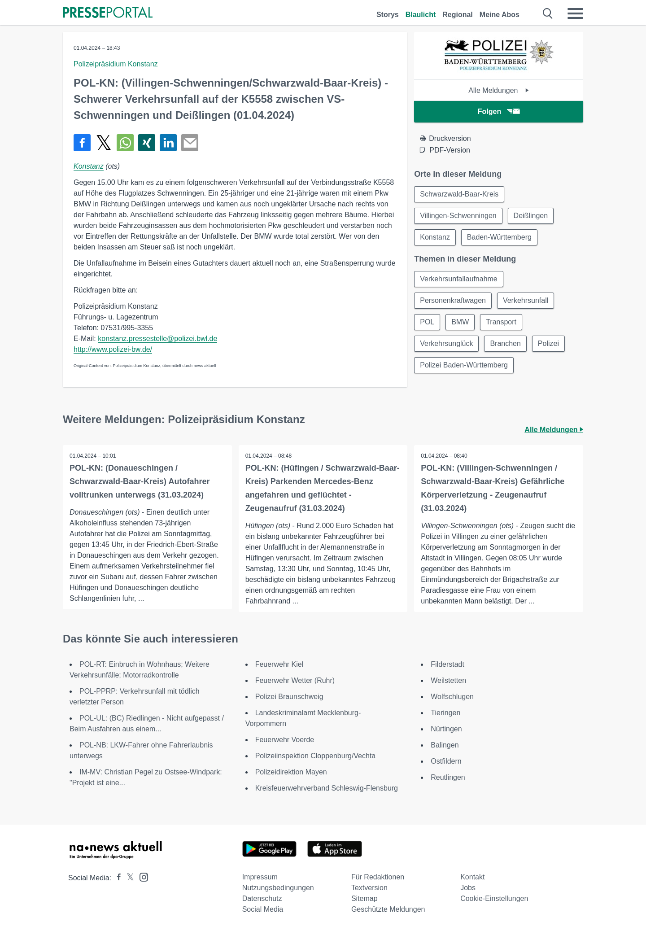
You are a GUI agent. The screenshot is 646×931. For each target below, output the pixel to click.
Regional (457, 14)
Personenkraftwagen (453, 300)
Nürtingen (446, 729)
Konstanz (89, 166)
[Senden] (189, 142)
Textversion (369, 888)
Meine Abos (499, 14)
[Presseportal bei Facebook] (116, 878)
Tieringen (445, 713)
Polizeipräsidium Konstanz (116, 64)
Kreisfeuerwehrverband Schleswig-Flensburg (326, 788)
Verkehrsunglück (446, 343)
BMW (460, 322)
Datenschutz (262, 898)
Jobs (468, 888)
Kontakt (472, 877)
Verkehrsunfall (525, 300)
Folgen (498, 111)
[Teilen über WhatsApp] (125, 142)
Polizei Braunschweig (289, 696)
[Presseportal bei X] (127, 878)
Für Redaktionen (377, 877)
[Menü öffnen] (575, 13)
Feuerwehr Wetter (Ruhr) (295, 680)
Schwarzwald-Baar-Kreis (459, 194)
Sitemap (364, 898)
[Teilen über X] (103, 142)
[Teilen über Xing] (146, 142)
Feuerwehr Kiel (279, 664)
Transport (501, 322)
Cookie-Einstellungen (494, 898)
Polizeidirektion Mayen (291, 772)
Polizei (548, 343)
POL (427, 322)
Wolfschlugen (452, 696)
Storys (387, 14)
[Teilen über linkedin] (168, 142)
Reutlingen (448, 777)
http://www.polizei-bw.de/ (113, 349)
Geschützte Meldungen (388, 909)
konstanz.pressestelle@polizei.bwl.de (157, 338)
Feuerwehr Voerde (284, 739)
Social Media (263, 909)
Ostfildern (446, 761)
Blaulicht (421, 14)
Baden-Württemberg (499, 237)
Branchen (505, 343)
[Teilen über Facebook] (82, 142)
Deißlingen (531, 215)
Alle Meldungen (498, 90)
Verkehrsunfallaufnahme (459, 279)
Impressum (260, 877)
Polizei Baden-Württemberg (464, 365)
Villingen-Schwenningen (458, 215)
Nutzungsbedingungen (278, 888)
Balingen (444, 745)
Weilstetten (448, 680)
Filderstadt (447, 664)
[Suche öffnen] (548, 13)
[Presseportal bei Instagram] (141, 876)
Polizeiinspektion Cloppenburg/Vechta (315, 756)
